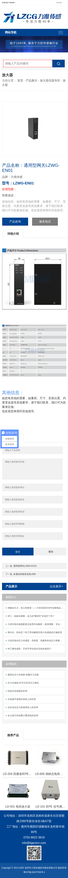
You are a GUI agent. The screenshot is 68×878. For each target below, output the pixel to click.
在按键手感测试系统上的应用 (22, 699)
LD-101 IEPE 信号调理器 (50, 806)
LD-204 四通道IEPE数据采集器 (18, 773)
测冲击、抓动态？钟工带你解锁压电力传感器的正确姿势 (35, 632)
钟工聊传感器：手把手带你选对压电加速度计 (29, 648)
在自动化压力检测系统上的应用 (23, 707)
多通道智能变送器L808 (24, 574)
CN (57, 2)
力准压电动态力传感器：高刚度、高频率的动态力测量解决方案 (36, 640)
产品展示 (31, 80)
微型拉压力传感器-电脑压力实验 (23, 674)
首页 (20, 80)
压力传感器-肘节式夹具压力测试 (23, 683)
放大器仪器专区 (50, 80)
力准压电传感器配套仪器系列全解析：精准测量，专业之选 (36, 624)
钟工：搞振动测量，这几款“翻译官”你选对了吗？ (31, 616)
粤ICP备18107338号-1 (34, 872)
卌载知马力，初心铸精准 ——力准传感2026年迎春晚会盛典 (36, 608)
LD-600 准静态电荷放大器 (50, 773)
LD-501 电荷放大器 (17, 806)
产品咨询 (15, 221)
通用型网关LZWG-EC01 (25, 566)
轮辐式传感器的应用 (17, 691)
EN (61, 2)
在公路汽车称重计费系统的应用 (23, 715)
